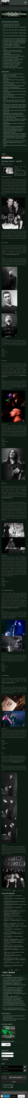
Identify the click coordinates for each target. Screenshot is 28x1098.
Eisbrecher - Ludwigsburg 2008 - (15, 939)
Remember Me (6, 1073)
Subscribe (5, 1059)
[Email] (7, 1056)
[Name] (7, 1053)
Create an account (8, 1087)
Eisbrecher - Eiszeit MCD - (13, 924)
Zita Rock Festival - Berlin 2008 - (15, 958)
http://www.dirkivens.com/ (17, 762)
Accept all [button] (6, 1096)
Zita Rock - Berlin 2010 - (13, 919)
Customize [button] (21, 1096)
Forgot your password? (8, 1084)
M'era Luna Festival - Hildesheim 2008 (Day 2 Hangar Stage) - (14, 947)
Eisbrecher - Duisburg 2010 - (14, 923)
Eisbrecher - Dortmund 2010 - (14, 911)
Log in (14, 1081)
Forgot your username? (8, 1086)
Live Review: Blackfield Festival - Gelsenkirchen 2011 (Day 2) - (14, 902)
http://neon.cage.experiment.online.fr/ (10, 607)
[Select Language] (7, 158)
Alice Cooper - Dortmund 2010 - (14, 910)
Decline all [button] (13, 1096)
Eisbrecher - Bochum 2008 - (14, 940)
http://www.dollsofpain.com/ (12, 254)
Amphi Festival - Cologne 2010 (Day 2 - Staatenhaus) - (12, 913)
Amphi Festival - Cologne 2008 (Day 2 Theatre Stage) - (14, 953)
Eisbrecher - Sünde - (12, 945)
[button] (2, 972)
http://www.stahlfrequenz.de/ (8, 682)
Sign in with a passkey (14, 1077)
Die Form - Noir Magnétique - (14, 932)
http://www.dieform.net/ (7, 497)
